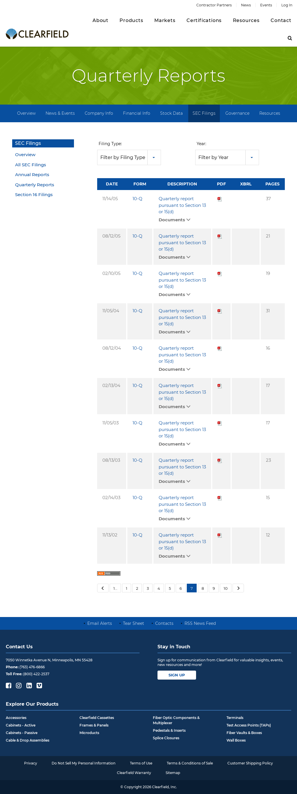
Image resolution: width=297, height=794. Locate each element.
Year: (201, 143)
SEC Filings (204, 113)
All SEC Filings (30, 164)
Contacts (164, 623)
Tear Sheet (133, 623)
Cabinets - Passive (21, 733)
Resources (269, 113)
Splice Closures (166, 738)
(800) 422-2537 (36, 674)
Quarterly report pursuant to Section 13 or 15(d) (182, 205)
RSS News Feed (200, 623)
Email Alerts (99, 623)
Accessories (16, 717)
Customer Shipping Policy (250, 763)
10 (226, 588)
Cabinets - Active (20, 725)
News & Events (60, 113)
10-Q (137, 198)
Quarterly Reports (34, 184)
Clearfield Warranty (134, 773)
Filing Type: (110, 143)
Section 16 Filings (34, 194)
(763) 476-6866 (32, 667)
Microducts (89, 733)
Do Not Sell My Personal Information (83, 763)
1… (115, 588)
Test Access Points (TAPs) (249, 725)
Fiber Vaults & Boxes (244, 733)
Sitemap (173, 773)
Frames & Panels (93, 725)
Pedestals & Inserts (169, 730)
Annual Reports (32, 174)
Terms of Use (141, 763)
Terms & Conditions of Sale (190, 763)
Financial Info (136, 113)
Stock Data (171, 113)
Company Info (99, 113)
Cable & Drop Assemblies (27, 740)
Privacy (30, 763)
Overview (26, 113)
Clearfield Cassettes (96, 717)
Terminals (235, 717)
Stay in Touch (173, 646)
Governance (237, 113)
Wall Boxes (236, 740)
